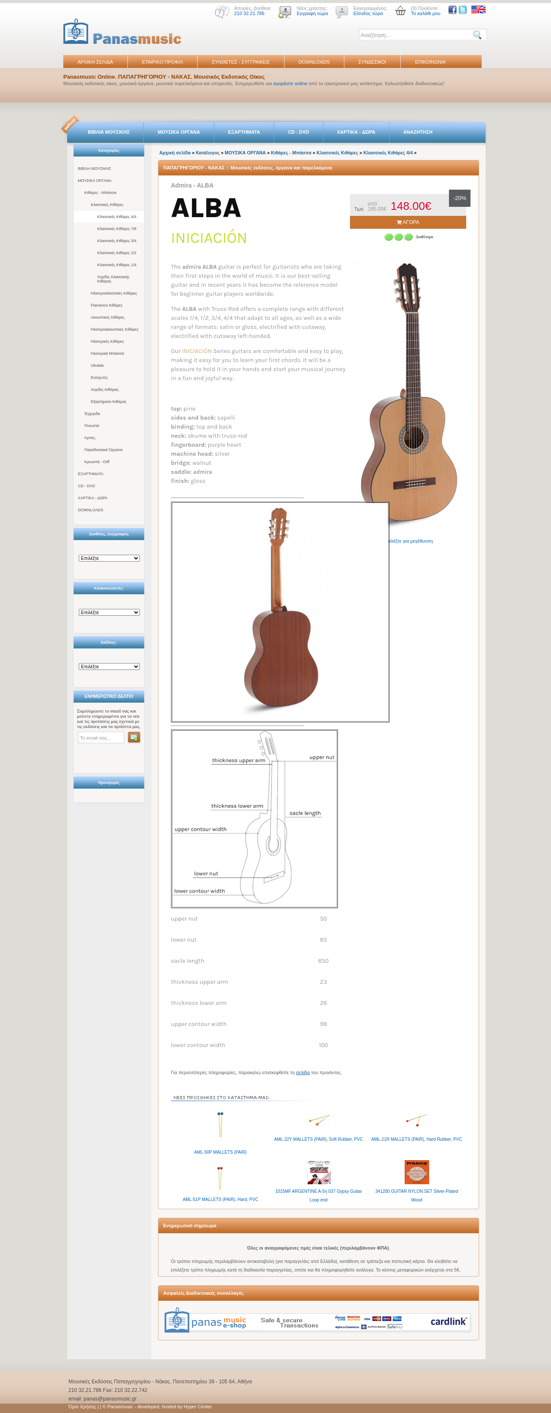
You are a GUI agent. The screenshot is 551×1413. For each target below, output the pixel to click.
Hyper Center (198, 1406)
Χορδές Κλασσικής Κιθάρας (113, 279)
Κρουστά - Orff (96, 462)
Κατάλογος (208, 152)
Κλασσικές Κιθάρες (107, 205)
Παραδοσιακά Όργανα (103, 450)
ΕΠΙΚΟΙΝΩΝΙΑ (430, 62)
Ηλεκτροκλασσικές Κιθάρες (114, 293)
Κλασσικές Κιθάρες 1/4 (116, 265)
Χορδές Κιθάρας (105, 389)
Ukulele (97, 365)
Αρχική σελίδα (175, 152)
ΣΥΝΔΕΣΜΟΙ (372, 62)
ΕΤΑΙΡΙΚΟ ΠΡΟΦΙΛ (162, 62)
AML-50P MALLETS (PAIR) (220, 1152)
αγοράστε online (290, 83)
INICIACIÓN (197, 351)
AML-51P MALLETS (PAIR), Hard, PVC (220, 1199)
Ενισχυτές (99, 377)
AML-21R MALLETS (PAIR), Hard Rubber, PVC (416, 1139)
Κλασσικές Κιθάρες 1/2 (116, 253)
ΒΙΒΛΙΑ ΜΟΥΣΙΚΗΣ (109, 132)
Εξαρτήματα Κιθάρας (109, 401)
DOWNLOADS (314, 62)
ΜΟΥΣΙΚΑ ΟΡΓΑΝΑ (179, 132)
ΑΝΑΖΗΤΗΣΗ (418, 132)
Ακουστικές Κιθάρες (107, 317)
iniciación (209, 238)
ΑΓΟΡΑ (408, 222)
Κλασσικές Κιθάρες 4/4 (116, 217)
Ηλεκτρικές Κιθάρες (107, 341)
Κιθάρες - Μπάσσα (100, 192)
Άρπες (90, 438)
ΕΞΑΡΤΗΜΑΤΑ (244, 132)
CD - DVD (298, 132)
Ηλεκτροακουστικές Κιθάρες (115, 329)
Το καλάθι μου (425, 13)
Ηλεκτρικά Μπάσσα (107, 353)
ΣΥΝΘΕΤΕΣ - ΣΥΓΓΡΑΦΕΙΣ (240, 62)
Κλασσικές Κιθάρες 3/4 (116, 241)
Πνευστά (91, 426)
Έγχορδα (92, 414)
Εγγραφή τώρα (312, 13)
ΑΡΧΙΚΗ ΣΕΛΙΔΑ (95, 62)
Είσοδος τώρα (368, 13)
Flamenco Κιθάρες (107, 305)
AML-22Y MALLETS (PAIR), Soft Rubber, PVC (318, 1139)
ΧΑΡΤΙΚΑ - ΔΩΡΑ (356, 132)
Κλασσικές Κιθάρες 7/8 (116, 229)
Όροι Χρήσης (82, 1406)
